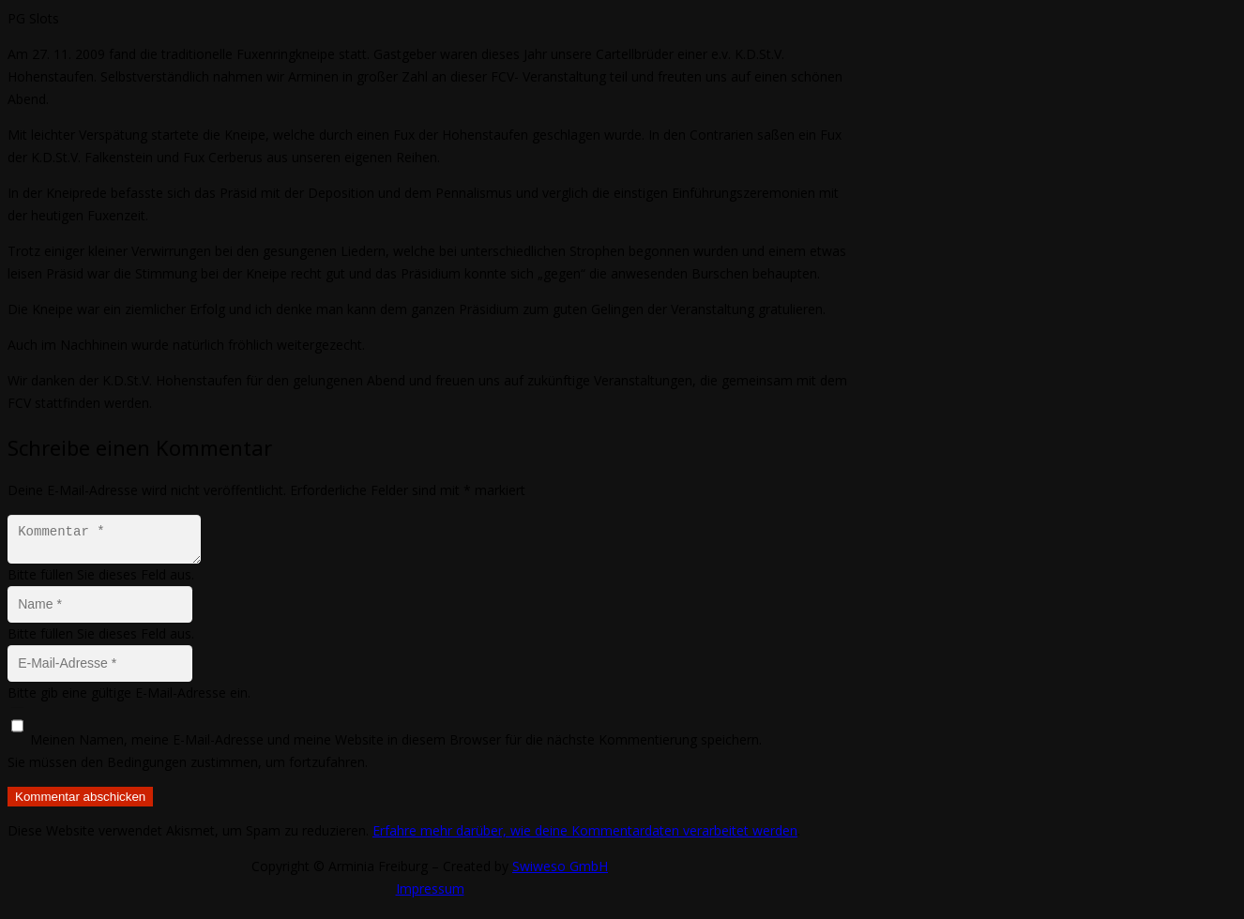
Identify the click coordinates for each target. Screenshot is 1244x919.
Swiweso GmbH (560, 872)
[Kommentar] (110, 542)
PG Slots (33, 18)
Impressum (430, 894)
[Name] (100, 610)
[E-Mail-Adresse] (100, 669)
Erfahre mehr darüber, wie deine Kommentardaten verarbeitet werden (584, 836)
